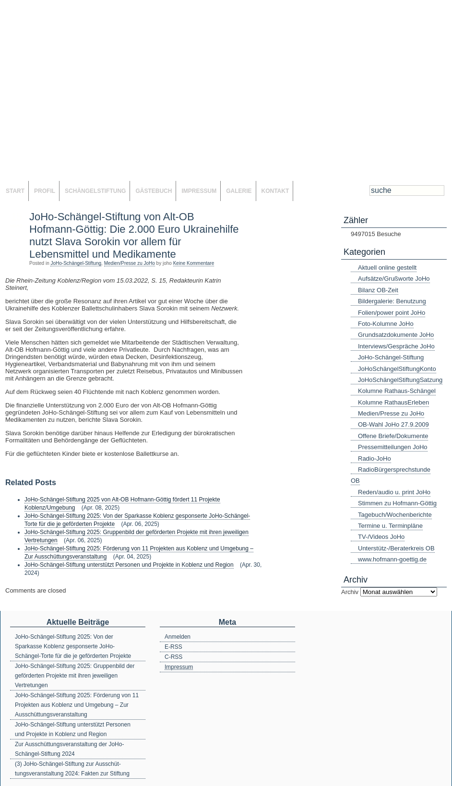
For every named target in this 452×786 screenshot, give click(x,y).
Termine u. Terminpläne (390, 525)
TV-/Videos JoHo (381, 536)
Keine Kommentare (193, 263)
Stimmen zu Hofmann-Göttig (397, 503)
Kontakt (275, 191)
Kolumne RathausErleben (393, 402)
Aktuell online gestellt (387, 267)
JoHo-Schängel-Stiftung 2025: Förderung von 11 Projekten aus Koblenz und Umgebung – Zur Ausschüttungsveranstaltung (77, 705)
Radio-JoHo (374, 458)
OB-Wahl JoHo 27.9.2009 (393, 424)
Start (15, 191)
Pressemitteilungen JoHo (393, 447)
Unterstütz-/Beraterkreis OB (396, 548)
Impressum (198, 191)
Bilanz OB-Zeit (378, 290)
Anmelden (177, 636)
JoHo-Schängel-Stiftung (75, 263)
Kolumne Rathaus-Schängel (397, 390)
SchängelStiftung (95, 191)
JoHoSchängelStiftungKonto (397, 368)
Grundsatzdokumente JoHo (396, 334)
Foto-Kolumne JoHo (386, 323)
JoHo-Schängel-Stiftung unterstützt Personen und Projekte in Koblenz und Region (129, 564)
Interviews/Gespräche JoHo (396, 346)
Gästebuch (153, 191)
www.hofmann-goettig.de (392, 559)
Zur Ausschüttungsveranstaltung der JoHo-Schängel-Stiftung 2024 (69, 749)
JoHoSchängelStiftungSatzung (400, 379)
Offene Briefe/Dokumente (393, 436)
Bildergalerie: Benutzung (392, 301)
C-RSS (173, 657)
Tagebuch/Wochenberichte (395, 514)
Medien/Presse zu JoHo (129, 263)
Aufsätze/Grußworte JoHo (394, 278)
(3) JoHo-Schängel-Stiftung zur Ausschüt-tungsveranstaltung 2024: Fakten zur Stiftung (72, 769)
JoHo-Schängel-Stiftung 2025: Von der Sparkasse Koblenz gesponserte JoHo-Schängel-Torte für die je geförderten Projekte (73, 646)
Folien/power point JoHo (391, 312)
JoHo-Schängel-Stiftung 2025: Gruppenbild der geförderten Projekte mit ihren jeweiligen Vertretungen (75, 676)
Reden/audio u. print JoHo (394, 492)
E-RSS (173, 646)
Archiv (349, 591)
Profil (44, 191)
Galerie (238, 191)
